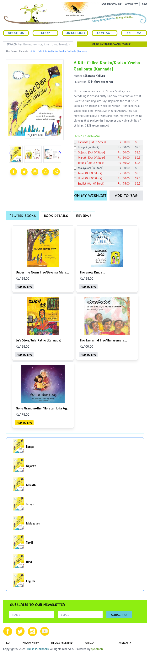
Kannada (23, 51)
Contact (104, 33)
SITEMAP (89, 643)
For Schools (75, 33)
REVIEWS (84, 215)
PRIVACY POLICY (31, 643)
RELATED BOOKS (22, 215)
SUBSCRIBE (119, 615)
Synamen (97, 649)
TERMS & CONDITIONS (62, 643)
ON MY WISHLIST (90, 195)
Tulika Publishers (38, 649)
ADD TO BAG (126, 195)
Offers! (134, 33)
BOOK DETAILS (56, 215)
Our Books (11, 51)
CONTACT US (125, 643)
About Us (16, 33)
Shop (45, 33)
